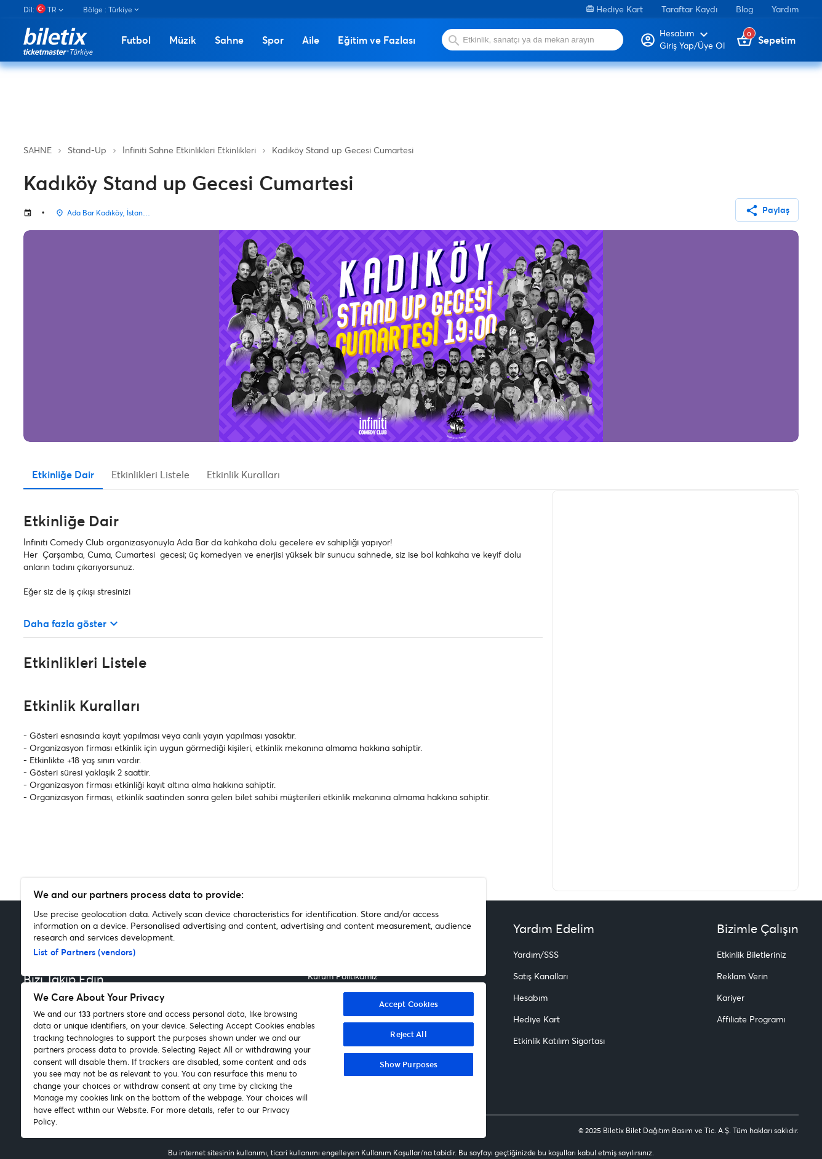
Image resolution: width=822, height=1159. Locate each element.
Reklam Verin (742, 976)
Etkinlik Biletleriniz (751, 954)
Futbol (136, 40)
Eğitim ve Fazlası (376, 40)
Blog (744, 9)
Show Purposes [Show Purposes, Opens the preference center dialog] (409, 1064)
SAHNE (37, 150)
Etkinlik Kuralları (243, 474)
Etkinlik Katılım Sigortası (559, 1040)
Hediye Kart (614, 9)
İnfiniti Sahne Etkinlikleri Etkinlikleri (189, 150)
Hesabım (530, 997)
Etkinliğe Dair (63, 474)
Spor (273, 40)
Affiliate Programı (751, 1019)
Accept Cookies (409, 1003)
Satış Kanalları (540, 976)
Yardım (785, 9)
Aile (310, 40)
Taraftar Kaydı (689, 9)
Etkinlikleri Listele (150, 474)
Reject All (408, 1034)
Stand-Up (87, 150)
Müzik (182, 40)
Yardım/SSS (536, 954)
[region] (253, 1007)
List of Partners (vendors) (84, 952)
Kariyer (730, 997)
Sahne (229, 40)
